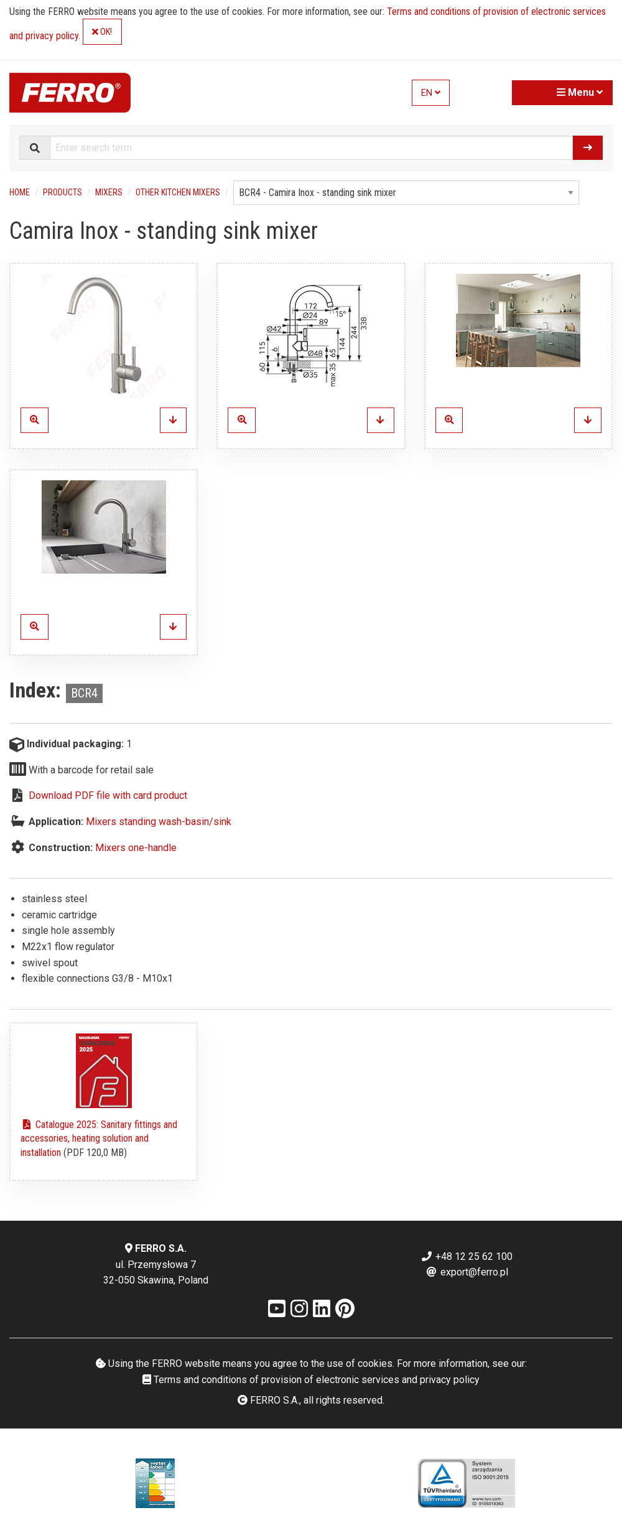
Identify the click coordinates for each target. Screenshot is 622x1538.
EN (430, 93)
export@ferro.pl (466, 1272)
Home (19, 192)
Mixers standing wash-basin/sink (158, 821)
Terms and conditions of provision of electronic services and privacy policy (311, 1380)
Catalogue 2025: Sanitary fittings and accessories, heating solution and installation (99, 1138)
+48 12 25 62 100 (466, 1256)
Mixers (109, 192)
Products (62, 192)
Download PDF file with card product (108, 795)
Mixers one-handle (136, 848)
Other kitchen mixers (178, 192)
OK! (102, 32)
